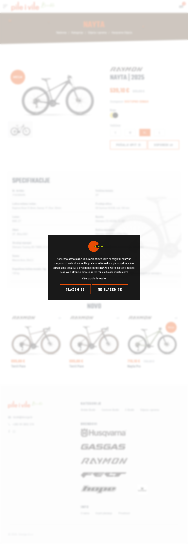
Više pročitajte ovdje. (94, 278)
